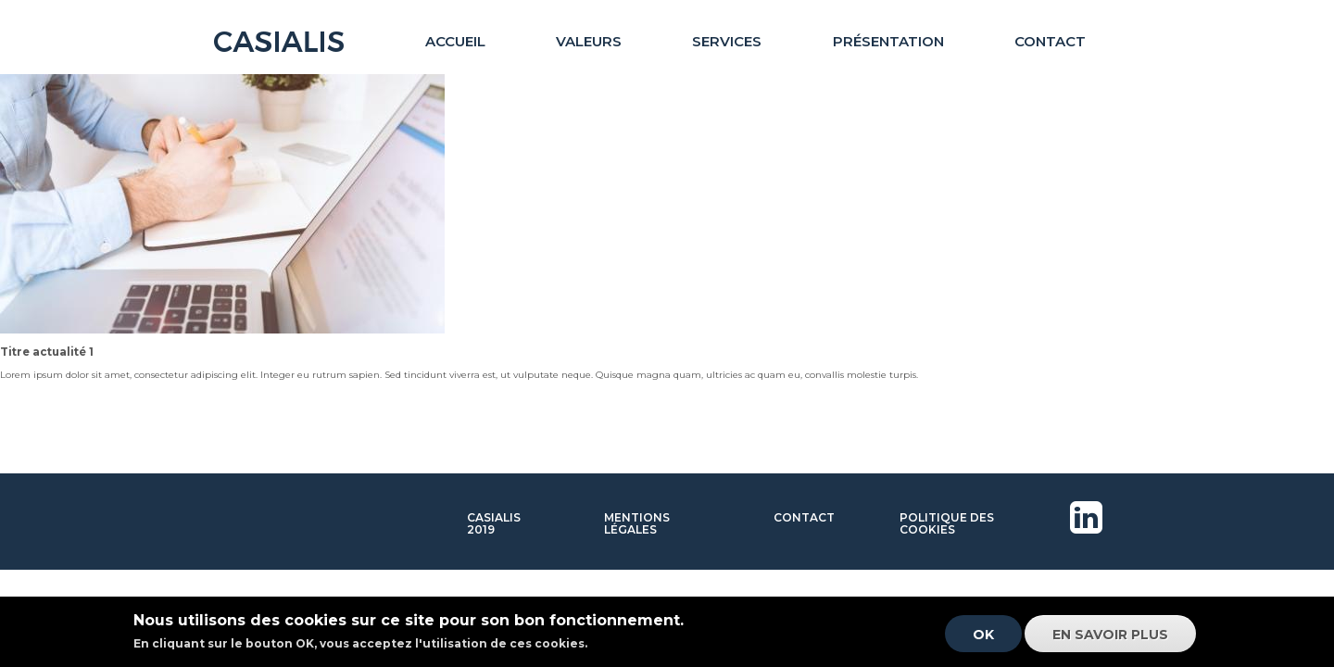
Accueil (455, 41)
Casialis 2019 (494, 523)
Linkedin (1089, 541)
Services (726, 41)
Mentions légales (637, 523)
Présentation (888, 41)
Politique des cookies (947, 523)
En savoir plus (1110, 640)
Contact (1050, 41)
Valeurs (589, 41)
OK (983, 640)
